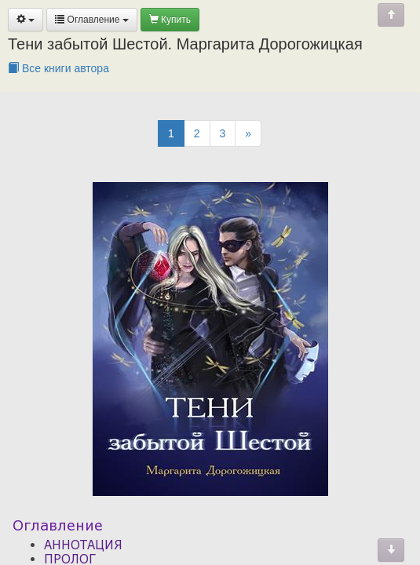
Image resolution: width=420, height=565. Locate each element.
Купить (170, 19)
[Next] (248, 133)
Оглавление (92, 19)
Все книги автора (58, 68)
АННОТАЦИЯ (83, 545)
